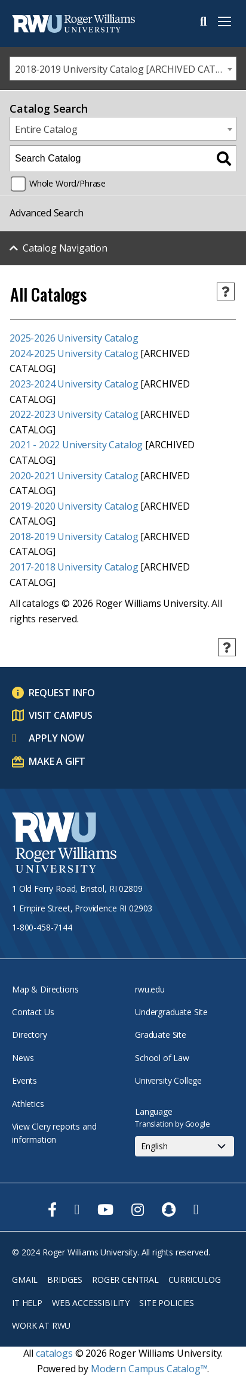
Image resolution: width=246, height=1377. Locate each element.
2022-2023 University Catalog (74, 414)
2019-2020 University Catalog (74, 506)
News (22, 1057)
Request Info (62, 692)
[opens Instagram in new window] (137, 1209)
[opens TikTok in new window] (196, 1209)
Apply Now (56, 738)
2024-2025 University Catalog (74, 353)
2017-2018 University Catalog (74, 566)
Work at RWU (41, 1325)
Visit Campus (61, 715)
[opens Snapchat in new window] (169, 1209)
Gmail (25, 1279)
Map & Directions (45, 989)
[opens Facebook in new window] (52, 1209)
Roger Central (125, 1279)
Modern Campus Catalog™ (149, 1368)
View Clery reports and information (54, 1133)
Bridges (64, 1279)
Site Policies (166, 1302)
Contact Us (33, 1012)
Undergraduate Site (171, 1012)
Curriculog (194, 1279)
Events (24, 1080)
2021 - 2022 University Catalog (76, 444)
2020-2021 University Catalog (74, 475)
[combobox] (123, 68)
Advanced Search (47, 212)
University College (168, 1080)
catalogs (54, 1353)
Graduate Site (160, 1034)
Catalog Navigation (65, 248)
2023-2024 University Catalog (74, 383)
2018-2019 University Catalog (74, 536)
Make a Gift (57, 761)
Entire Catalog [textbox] (46, 129)
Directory (29, 1034)
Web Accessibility (91, 1302)
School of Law (162, 1057)
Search (203, 21)
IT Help (27, 1302)
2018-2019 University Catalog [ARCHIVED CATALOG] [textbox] (125, 69)
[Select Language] (184, 1146)
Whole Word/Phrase (67, 183)
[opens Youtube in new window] (105, 1209)
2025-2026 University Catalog (74, 338)
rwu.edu (150, 989)
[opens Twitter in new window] (77, 1209)
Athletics (28, 1103)
